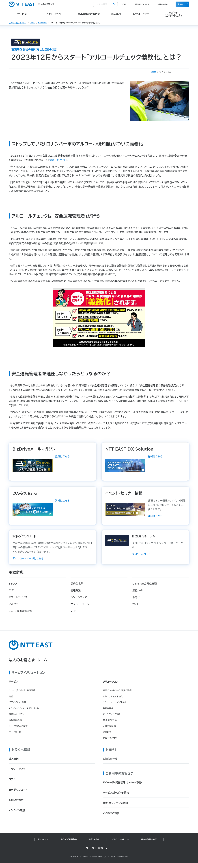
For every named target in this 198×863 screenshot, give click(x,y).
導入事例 (14, 759)
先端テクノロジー (111, 738)
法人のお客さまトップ (17, 23)
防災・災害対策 (110, 720)
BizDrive (42, 23)
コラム (124, 4)
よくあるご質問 (111, 813)
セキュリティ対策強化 (113, 696)
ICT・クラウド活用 (17, 702)
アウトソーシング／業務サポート (24, 708)
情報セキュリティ (17, 714)
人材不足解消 (109, 726)
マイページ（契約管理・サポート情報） (122, 782)
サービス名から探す (18, 726)
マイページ (182, 4)
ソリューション (110, 681)
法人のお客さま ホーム (28, 660)
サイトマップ (43, 839)
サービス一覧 (15, 732)
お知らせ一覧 (110, 759)
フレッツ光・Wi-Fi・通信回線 (22, 690)
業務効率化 (108, 708)
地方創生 (107, 732)
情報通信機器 (15, 720)
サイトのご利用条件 (68, 839)
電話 (11, 696)
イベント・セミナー (18, 769)
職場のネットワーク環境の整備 (117, 690)
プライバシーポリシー (120, 839)
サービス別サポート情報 (116, 792)
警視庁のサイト (57, 160)
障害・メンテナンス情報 (115, 803)
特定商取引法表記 (149, 839)
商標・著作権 (94, 839)
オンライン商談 (17, 810)
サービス (13, 681)
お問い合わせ (162, 4)
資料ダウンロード (142, 4)
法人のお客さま (31, 4)
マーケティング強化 (112, 714)
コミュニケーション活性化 (115, 702)
